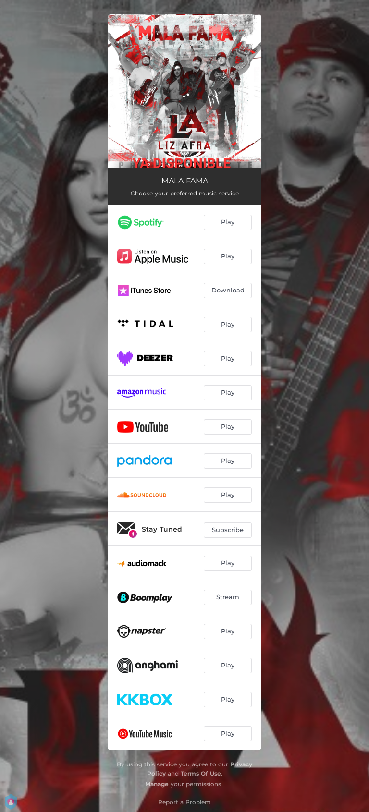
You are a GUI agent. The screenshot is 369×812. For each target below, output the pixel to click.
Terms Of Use (201, 773)
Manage (157, 784)
